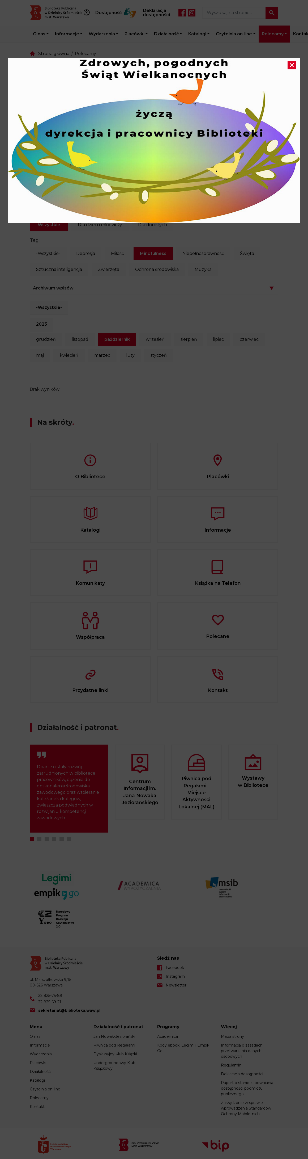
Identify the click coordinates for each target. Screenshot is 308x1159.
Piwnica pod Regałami (114, 1045)
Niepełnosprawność (203, 253)
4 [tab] (54, 839)
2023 (41, 324)
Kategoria (41, 211)
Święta (247, 253)
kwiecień (69, 355)
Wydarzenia (102, 33)
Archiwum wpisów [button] (53, 288)
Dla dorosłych (152, 224)
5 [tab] (61, 839)
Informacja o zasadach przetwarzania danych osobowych (242, 1051)
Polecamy (273, 33)
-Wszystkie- (49, 224)
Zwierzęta (108, 269)
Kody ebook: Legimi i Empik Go (183, 1048)
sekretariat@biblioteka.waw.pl (69, 1010)
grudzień (46, 339)
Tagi (35, 240)
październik (117, 339)
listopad (80, 339)
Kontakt (37, 1106)
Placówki (134, 33)
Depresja (85, 253)
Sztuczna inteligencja (59, 269)
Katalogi (197, 33)
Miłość (117, 253)
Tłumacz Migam (130, 12)
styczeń (159, 355)
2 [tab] (39, 839)
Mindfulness (153, 253)
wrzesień (155, 339)
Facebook (182, 13)
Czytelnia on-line (234, 33)
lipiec (218, 339)
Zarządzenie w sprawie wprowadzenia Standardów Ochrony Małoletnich (246, 1108)
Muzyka (203, 269)
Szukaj (272, 13)
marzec (102, 355)
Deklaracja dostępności (156, 13)
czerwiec (249, 339)
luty (130, 355)
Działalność (166, 33)
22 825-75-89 (50, 995)
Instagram (191, 13)
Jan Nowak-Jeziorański (114, 1036)
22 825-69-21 (49, 1002)
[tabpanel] (69, 789)
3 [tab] (47, 839)
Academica (167, 1036)
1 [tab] (32, 839)
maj (40, 355)
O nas (39, 33)
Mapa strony (232, 1036)
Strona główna (53, 53)
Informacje (67, 33)
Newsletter (176, 985)
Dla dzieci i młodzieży (100, 224)
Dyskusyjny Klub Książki (115, 1054)
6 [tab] (69, 839)
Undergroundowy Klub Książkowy (114, 1065)
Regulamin (231, 1065)
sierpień (189, 339)
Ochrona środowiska (157, 269)
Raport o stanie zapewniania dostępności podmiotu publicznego (247, 1088)
